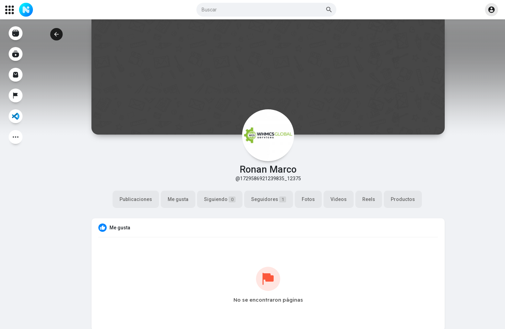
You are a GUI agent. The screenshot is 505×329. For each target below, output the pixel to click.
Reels (368, 199)
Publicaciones (135, 199)
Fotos (308, 199)
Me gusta (178, 199)
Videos (338, 199)
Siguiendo (220, 199)
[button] (266, 10)
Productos (403, 199)
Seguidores (268, 199)
